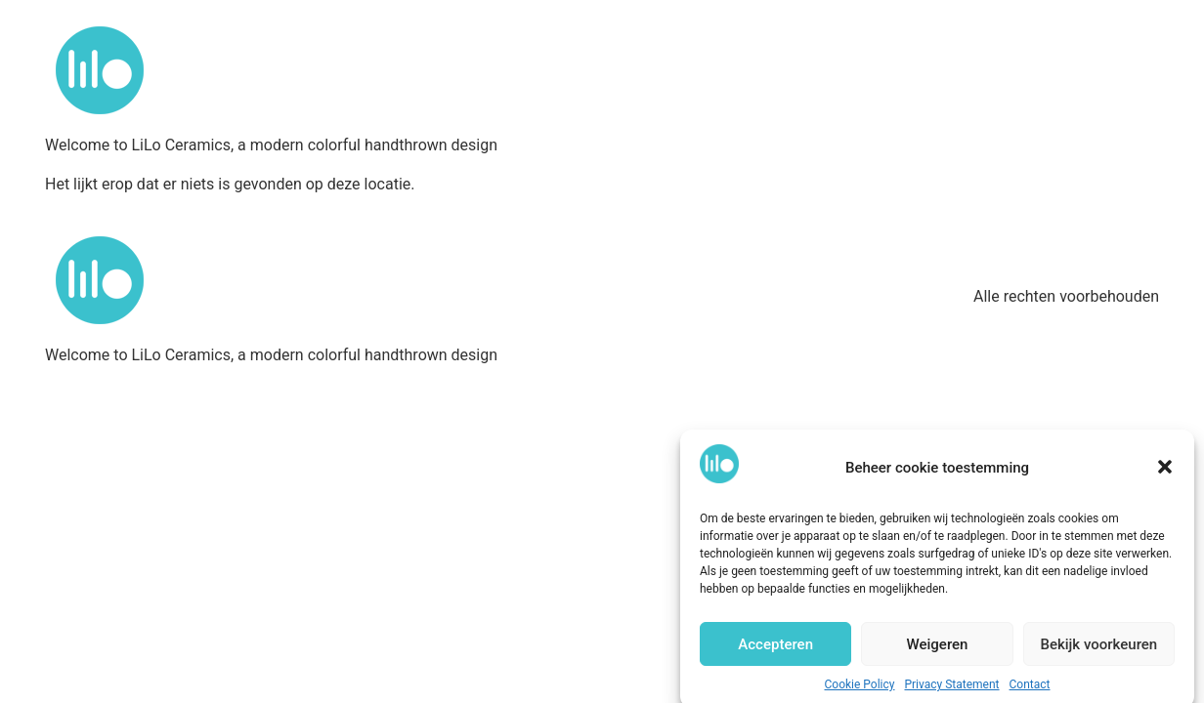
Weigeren (937, 649)
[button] (1165, 472)
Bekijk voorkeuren (1098, 649)
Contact (1030, 689)
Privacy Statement (951, 689)
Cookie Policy (860, 689)
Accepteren (775, 649)
